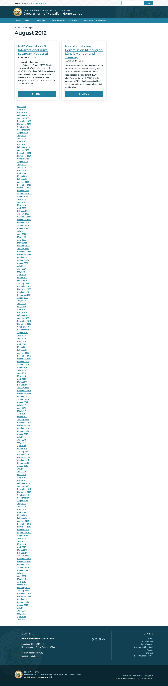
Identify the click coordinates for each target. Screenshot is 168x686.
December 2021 (24, 251)
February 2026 (23, 115)
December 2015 (24, 454)
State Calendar (70, 674)
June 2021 (21, 269)
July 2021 (21, 266)
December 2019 (24, 321)
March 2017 (22, 417)
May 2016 (21, 443)
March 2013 (22, 550)
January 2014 (23, 521)
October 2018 (23, 361)
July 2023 (21, 199)
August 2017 (22, 402)
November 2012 (24, 561)
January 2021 (23, 283)
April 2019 (21, 344)
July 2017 (21, 405)
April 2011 (21, 616)
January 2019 (23, 353)
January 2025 (23, 150)
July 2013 (21, 538)
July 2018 (21, 370)
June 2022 (21, 234)
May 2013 (21, 544)
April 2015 (21, 477)
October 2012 (23, 564)
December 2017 (24, 390)
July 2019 (21, 335)
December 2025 (24, 121)
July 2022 (21, 231)
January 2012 (23, 590)
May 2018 (21, 376)
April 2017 (21, 414)
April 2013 (21, 547)
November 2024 (24, 156)
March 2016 (22, 448)
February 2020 (23, 315)
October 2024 (23, 159)
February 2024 (23, 179)
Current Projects (40, 20)
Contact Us (101, 20)
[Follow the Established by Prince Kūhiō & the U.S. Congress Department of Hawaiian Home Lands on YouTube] (103, 639)
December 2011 (24, 593)
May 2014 (21, 509)
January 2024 (23, 182)
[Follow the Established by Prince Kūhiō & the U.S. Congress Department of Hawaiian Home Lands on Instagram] (96, 639)
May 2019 (21, 341)
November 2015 (24, 457)
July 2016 (21, 437)
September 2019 (24, 330)
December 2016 (24, 422)
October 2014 (23, 495)
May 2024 (21, 170)
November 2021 (24, 254)
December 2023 (24, 185)
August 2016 (22, 434)
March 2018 (22, 382)
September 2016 (24, 431)
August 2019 (22, 333)
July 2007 (21, 619)
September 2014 (24, 498)
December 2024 (24, 153)
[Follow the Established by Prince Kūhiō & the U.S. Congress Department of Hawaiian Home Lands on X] (100, 639)
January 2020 (23, 318)
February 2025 (23, 147)
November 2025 (24, 124)
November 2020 (24, 289)
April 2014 (21, 512)
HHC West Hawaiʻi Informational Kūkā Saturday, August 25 (33, 50)
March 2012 (22, 585)
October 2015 (23, 460)
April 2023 (21, 208)
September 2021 (24, 260)
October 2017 (23, 396)
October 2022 (23, 222)
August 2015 (22, 466)
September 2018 (24, 364)
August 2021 (22, 263)
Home (19, 20)
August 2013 (22, 535)
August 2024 (22, 162)
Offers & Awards (58, 20)
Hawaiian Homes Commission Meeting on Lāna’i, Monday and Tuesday (84, 52)
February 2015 (23, 483)
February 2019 (23, 350)
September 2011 (24, 602)
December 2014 (24, 489)
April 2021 (21, 275)
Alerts (79, 674)
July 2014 (21, 503)
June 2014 (21, 506)
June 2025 (21, 138)
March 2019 (22, 347)
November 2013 (24, 527)
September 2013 (24, 532)
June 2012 (21, 576)
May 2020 (21, 306)
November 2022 (24, 220)
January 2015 (23, 486)
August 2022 (22, 228)
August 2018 (22, 367)
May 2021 (21, 272)
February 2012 (23, 588)
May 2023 (21, 205)
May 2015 (21, 475)
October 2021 (23, 257)
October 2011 (23, 599)
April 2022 (21, 240)
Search (148, 3)
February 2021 (23, 280)
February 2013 (23, 553)
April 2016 (21, 446)
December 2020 (24, 286)
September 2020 (24, 295)
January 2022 (23, 248)
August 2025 (22, 133)
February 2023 (23, 211)
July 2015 (21, 469)
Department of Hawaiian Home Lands (53, 13)
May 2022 (21, 237)
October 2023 (23, 191)
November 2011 (24, 596)
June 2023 (21, 202)
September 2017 (24, 399)
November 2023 (24, 188)
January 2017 (23, 419)
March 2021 (22, 277)
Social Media (58, 674)
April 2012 (21, 582)
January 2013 (23, 556)
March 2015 (22, 480)
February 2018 (23, 385)
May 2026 (21, 106)
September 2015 (24, 463)
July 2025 (21, 135)
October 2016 (23, 428)
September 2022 (24, 225)
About (27, 20)
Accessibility (137, 676)
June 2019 (21, 338)
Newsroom (72, 20)
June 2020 (21, 304)
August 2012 (22, 570)
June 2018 (21, 373)
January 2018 (23, 388)
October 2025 (23, 127)
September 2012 (24, 567)
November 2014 (24, 492)
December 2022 (24, 217)
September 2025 (24, 130)
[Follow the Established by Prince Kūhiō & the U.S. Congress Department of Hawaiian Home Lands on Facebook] (93, 639)
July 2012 (21, 573)
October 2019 (23, 327)
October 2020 (23, 292)
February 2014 (23, 518)
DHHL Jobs (88, 20)
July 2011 (21, 608)
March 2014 (22, 515)
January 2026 (23, 118)
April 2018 (21, 379)
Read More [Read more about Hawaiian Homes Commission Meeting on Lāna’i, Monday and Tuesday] (84, 94)
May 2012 (21, 579)
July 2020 (21, 301)
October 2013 (23, 530)
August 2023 (22, 196)
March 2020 (22, 312)
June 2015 (21, 472)
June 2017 (21, 408)
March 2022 (22, 243)
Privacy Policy (148, 676)
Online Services (46, 674)
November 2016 (24, 425)
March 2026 (22, 112)
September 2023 (24, 193)
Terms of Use (126, 676)
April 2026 (21, 109)
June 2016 (21, 440)
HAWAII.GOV (32, 672)
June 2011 (21, 611)
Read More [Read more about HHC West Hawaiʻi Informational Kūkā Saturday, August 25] (37, 94)
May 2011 (21, 614)
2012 (23, 27)
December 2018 (24, 356)
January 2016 (23, 451)
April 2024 (21, 173)
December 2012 (24, 559)
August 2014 (22, 501)
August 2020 (22, 298)
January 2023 (23, 214)
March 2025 (22, 144)
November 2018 (24, 359)
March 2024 (22, 176)
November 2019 (24, 324)
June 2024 (21, 167)
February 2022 (23, 246)
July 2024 (21, 164)
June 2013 (21, 541)
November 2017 (24, 393)
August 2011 (22, 605)
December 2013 (24, 524)
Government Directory (31, 674)
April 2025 (21, 141)
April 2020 (21, 309)
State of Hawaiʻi (40, 3)
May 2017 (21, 411)
